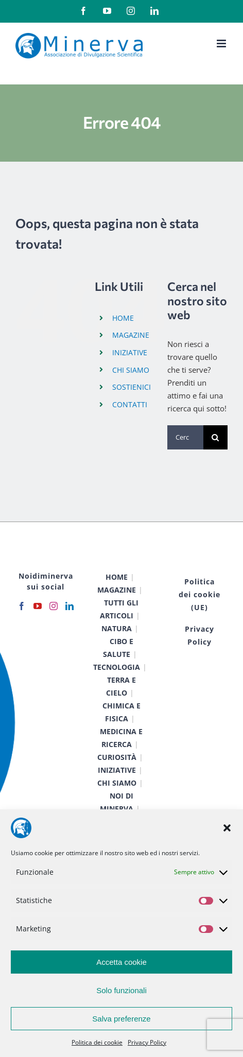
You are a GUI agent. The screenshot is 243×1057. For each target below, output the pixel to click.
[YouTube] (37, 606)
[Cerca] (215, 437)
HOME (123, 318)
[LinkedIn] (69, 606)
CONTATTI (129, 404)
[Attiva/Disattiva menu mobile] (222, 43)
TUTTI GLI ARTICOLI (119, 609)
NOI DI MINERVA (116, 802)
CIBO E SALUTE (118, 647)
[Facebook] (22, 606)
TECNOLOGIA (116, 667)
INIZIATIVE (129, 352)
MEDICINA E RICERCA (121, 737)
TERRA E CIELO (121, 686)
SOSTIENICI (131, 387)
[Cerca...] (185, 437)
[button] (227, 828)
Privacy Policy (147, 1042)
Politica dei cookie (97, 1042)
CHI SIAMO (130, 370)
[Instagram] (53, 606)
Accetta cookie (121, 962)
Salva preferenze (121, 1018)
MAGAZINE (130, 335)
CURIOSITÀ (116, 757)
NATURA (116, 628)
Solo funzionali (121, 990)
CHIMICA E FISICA (121, 712)
